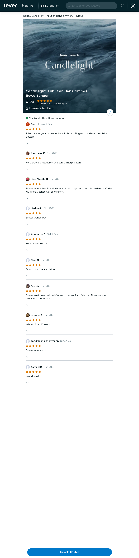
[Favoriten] (122, 6)
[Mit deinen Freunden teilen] (110, 112)
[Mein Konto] (133, 6)
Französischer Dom (41, 108)
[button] (69, 552)
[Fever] (10, 5)
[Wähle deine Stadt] (26, 6)
